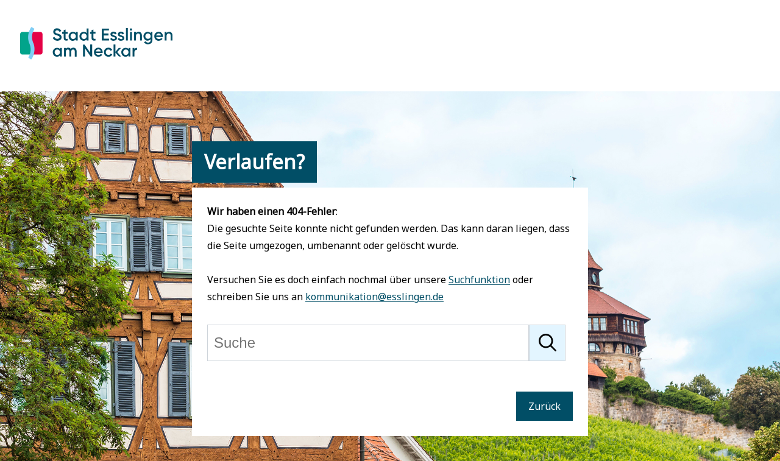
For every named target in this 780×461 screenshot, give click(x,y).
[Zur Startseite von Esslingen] (96, 61)
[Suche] (368, 343)
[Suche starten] (547, 343)
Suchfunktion (479, 279)
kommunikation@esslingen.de (374, 296)
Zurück (544, 406)
